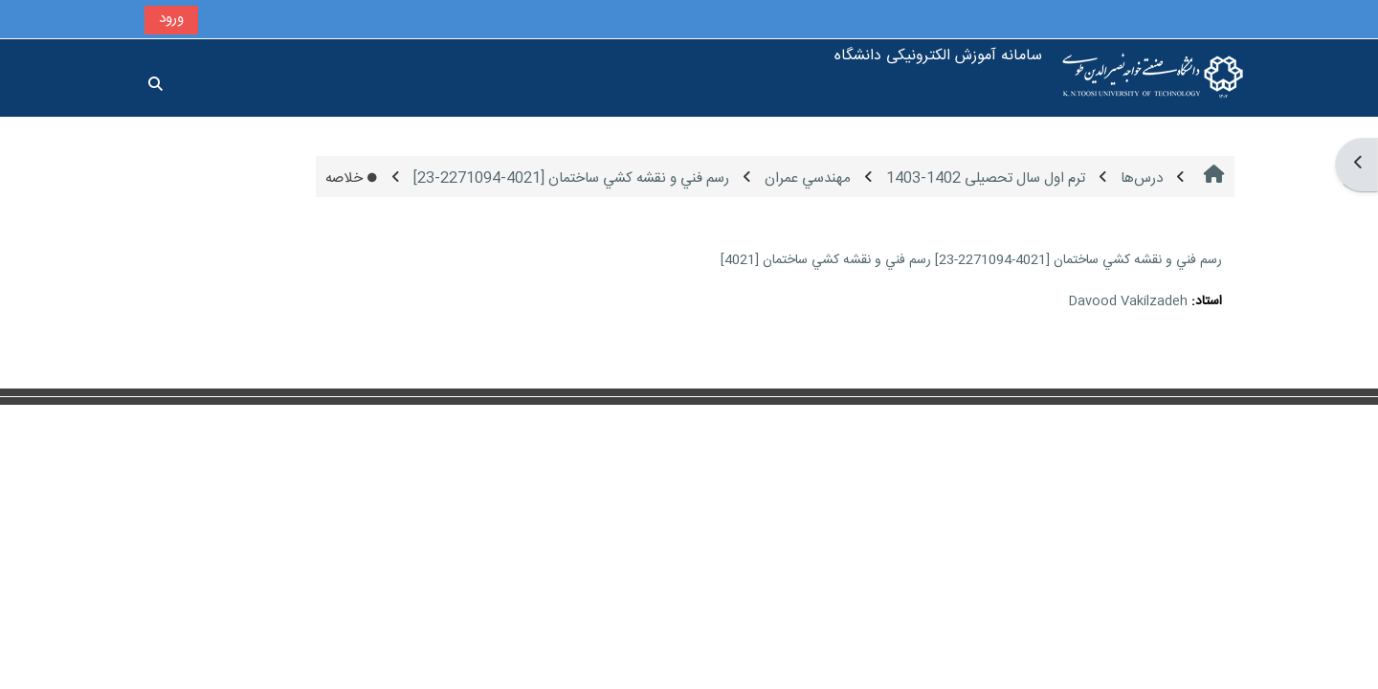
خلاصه (351, 178)
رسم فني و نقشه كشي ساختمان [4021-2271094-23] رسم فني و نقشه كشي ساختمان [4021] (971, 260)
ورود (171, 19)
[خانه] (1153, 78)
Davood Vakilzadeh (1128, 301)
